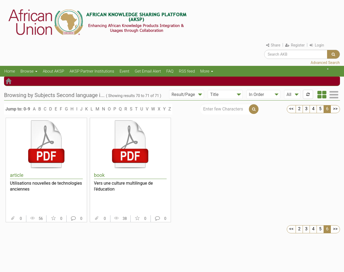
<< (291, 108)
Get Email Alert (148, 71)
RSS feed (187, 71)
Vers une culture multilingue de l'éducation (123, 186)
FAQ (170, 71)
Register (295, 45)
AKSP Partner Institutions (92, 71)
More (206, 71)
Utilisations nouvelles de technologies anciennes (46, 186)
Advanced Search (325, 62)
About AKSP (53, 71)
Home (9, 71)
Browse (28, 71)
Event (124, 71)
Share (273, 45)
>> (335, 108)
